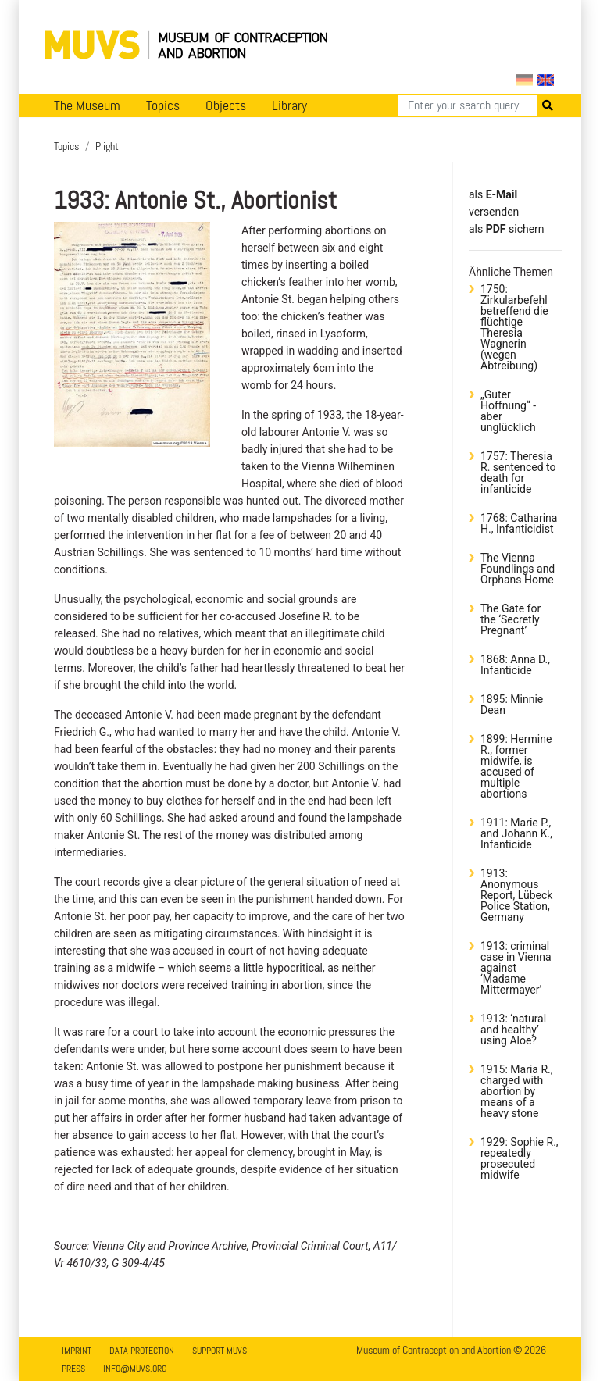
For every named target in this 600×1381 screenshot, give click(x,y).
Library (289, 105)
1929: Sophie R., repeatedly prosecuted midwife (519, 1158)
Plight (107, 146)
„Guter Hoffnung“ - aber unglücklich (508, 411)
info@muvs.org (134, 1368)
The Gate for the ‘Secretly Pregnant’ (510, 619)
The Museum (87, 105)
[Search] (468, 105)
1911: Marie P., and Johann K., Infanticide (516, 833)
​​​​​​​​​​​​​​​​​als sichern (507, 229)
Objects (225, 105)
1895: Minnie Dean (511, 704)
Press (73, 1368)
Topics (163, 105)
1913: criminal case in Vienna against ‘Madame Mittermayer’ (516, 968)
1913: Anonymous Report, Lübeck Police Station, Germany (516, 895)
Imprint (76, 1350)
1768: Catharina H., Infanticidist (518, 523)
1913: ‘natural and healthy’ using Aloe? (513, 1029)
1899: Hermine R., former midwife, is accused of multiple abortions (516, 766)
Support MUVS (219, 1350)
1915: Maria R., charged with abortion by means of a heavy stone (516, 1091)
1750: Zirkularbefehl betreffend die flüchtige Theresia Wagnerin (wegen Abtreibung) (514, 327)
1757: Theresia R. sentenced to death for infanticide (517, 472)
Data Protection (141, 1350)
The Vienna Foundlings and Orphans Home (517, 568)
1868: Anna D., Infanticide (515, 664)
